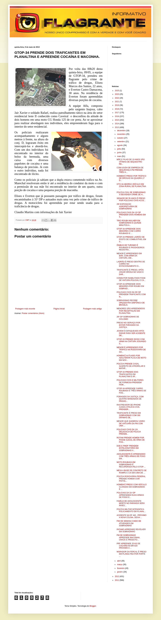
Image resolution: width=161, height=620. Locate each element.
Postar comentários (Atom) (33, 313)
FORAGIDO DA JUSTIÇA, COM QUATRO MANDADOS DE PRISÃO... (130, 399)
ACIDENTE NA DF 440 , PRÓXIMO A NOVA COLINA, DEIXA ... (131, 516)
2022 (117, 98)
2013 (117, 127)
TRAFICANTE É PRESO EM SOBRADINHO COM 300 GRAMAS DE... (129, 415)
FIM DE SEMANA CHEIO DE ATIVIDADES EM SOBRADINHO (129, 523)
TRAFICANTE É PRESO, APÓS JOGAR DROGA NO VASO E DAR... (130, 272)
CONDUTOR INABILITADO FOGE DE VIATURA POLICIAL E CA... (131, 279)
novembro (121, 134)
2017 (117, 113)
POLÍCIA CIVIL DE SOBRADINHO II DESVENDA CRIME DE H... (131, 193)
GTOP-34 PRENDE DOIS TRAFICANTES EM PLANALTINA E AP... (127, 374)
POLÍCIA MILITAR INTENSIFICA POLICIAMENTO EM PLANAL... (131, 510)
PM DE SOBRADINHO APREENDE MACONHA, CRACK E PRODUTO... (128, 537)
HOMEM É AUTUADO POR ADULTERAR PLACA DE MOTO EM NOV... (131, 358)
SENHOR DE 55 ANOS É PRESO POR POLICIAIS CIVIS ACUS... (131, 199)
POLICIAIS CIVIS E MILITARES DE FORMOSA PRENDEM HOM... (130, 382)
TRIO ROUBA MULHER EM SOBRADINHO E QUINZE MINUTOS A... (129, 223)
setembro (121, 141)
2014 (117, 124)
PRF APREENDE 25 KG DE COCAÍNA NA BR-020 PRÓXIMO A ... (128, 545)
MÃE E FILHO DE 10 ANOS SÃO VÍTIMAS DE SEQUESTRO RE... (131, 161)
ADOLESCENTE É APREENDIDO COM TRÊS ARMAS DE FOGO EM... (131, 456)
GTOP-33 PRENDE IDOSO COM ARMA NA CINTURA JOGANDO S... (131, 341)
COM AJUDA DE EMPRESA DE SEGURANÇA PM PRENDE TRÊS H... (130, 170)
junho (119, 152)
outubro (120, 138)
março (120, 564)
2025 (117, 90)
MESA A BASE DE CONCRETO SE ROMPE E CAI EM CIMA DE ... (132, 471)
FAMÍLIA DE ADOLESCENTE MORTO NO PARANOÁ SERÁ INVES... (131, 503)
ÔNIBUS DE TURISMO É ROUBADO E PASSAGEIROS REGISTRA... (130, 247)
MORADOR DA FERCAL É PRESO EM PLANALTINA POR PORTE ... (131, 554)
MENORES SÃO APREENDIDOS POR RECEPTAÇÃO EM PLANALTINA (131, 310)
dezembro (121, 130)
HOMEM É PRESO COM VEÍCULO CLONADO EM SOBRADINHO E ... (132, 486)
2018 (117, 109)
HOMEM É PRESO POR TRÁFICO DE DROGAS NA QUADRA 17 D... (131, 178)
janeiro (120, 572)
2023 (117, 94)
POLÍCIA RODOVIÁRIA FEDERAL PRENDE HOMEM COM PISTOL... (131, 478)
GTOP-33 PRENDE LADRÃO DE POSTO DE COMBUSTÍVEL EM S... (131, 239)
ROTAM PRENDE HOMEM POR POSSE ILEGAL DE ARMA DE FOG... (131, 440)
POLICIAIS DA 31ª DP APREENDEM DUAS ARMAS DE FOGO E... (130, 495)
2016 (117, 116)
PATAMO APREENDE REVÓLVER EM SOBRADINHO (131, 530)
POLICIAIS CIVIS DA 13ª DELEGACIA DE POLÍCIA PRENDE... (129, 431)
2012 (117, 576)
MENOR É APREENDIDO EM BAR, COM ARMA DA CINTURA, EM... (129, 255)
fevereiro (121, 568)
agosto (120, 145)
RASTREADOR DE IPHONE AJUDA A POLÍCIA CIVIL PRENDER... (129, 407)
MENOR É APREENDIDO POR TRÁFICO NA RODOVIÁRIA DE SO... (131, 349)
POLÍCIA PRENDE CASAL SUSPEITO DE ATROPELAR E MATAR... (131, 366)
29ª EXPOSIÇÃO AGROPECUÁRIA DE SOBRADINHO (127, 206)
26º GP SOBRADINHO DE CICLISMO (128, 318)
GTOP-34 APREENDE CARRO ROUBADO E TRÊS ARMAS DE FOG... (131, 390)
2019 (117, 105)
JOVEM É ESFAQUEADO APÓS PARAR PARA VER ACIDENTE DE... (131, 333)
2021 (117, 102)
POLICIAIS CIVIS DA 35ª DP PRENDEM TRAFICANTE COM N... (131, 294)
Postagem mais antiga (92, 309)
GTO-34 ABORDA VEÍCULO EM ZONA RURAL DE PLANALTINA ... (131, 186)
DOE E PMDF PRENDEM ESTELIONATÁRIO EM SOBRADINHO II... (128, 448)
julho (119, 149)
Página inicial (59, 309)
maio (119, 156)
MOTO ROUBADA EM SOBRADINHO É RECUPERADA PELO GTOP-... (131, 464)
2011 (117, 580)
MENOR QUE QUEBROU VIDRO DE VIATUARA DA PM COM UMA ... (131, 423)
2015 (117, 120)
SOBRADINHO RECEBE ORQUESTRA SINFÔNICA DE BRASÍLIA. (131, 302)
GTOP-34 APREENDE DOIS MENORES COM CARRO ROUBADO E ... (129, 231)
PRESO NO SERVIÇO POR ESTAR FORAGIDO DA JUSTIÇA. (128, 325)
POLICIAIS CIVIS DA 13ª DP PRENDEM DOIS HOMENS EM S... (131, 214)
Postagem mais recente (25, 309)
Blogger (93, 606)
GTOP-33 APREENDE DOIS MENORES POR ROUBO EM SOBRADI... (130, 286)
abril (119, 561)
